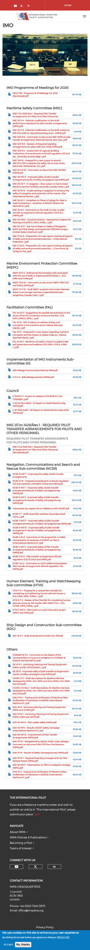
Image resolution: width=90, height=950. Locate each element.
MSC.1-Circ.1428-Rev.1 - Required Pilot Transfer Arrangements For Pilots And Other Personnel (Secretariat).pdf (35, 450)
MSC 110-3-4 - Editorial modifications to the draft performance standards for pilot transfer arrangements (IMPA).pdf (40, 123)
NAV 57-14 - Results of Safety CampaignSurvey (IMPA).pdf (40, 752)
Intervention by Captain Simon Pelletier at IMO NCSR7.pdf (41, 508)
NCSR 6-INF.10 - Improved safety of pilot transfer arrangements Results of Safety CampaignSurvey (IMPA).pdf (37, 530)
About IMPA (18, 832)
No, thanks (23, 945)
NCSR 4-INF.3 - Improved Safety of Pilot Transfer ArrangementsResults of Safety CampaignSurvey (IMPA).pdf (36, 550)
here (36, 814)
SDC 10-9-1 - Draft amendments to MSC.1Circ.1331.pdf (38, 636)
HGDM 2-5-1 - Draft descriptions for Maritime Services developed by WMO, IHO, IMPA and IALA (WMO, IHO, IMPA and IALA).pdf (41, 681)
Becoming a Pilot (21, 842)
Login (67, 5)
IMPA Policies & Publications (28, 837)
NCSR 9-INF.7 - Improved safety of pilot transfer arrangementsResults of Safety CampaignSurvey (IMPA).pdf (36, 491)
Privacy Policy (45, 927)
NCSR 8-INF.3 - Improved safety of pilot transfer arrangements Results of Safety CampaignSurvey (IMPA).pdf (37, 500)
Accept (8, 945)
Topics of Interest (20, 848)
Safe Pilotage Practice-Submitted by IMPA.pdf (35, 370)
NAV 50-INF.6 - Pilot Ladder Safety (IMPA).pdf (34, 722)
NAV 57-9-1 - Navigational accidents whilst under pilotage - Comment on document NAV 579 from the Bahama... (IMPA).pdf (41, 744)
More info (63, 938)
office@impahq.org (30, 910)
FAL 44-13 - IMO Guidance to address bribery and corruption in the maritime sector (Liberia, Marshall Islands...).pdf (37, 325)
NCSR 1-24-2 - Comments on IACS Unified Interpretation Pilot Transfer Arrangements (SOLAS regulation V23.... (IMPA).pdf (40, 566)
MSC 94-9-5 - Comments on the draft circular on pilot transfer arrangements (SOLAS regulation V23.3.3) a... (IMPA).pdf (38, 213)
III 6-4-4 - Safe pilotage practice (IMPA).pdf (33, 377)
